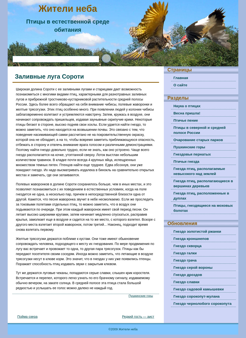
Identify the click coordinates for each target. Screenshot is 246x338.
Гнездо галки (185, 253)
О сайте (180, 85)
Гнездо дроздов (187, 275)
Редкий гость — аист (138, 317)
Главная (180, 78)
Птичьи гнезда (186, 161)
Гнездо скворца (187, 246)
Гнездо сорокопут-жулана (196, 296)
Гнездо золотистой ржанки (197, 231)
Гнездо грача (185, 260)
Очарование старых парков (198, 140)
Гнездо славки (186, 282)
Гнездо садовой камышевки (198, 289)
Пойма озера (27, 317)
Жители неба (67, 9)
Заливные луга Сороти (49, 76)
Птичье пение (185, 120)
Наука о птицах (187, 106)
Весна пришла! (186, 113)
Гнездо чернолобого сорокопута (202, 303)
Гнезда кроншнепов (191, 239)
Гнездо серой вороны (193, 267)
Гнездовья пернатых (192, 154)
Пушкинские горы (141, 296)
